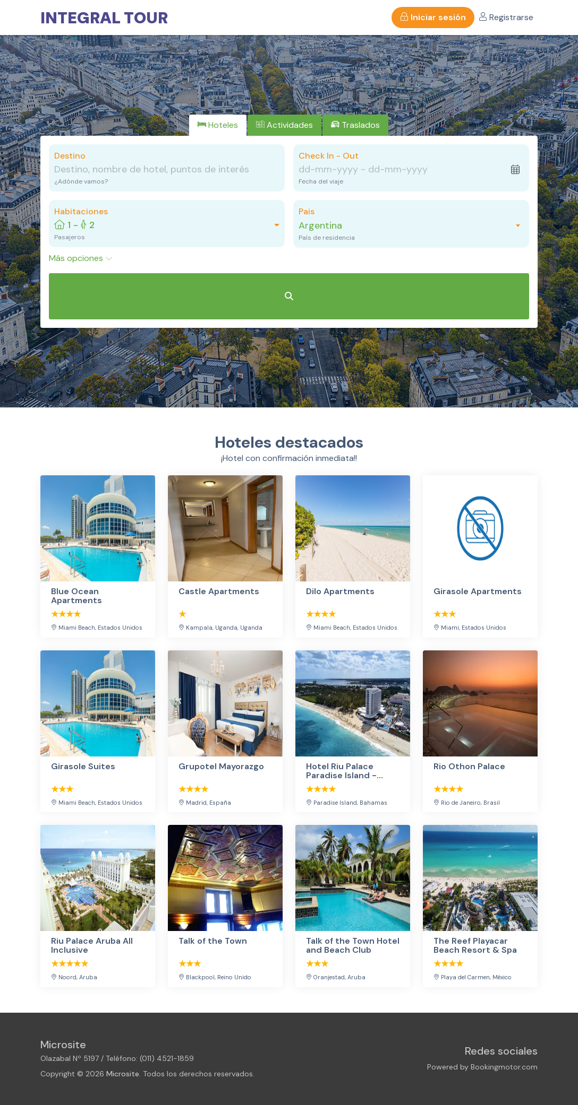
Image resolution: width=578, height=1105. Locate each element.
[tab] (217, 125)
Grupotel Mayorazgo (221, 767)
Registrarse (506, 17)
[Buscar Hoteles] (289, 296)
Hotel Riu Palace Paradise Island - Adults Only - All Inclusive (341, 771)
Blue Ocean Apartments (76, 596)
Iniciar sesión (433, 17)
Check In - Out (329, 155)
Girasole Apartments (478, 592)
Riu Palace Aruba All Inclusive (92, 945)
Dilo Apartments (340, 592)
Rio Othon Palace (469, 767)
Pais (306, 211)
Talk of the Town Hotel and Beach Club (353, 945)
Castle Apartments (218, 592)
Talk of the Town (212, 941)
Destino (70, 155)
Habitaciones (81, 211)
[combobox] (406, 225)
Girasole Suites (83, 767)
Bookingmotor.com (504, 1067)
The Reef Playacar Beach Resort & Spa (475, 945)
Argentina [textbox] (320, 225)
